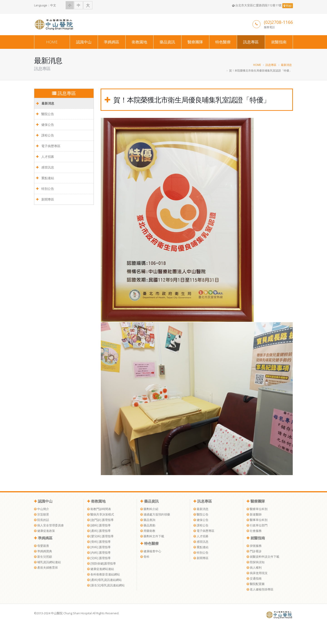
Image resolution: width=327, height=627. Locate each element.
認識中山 (84, 42)
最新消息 (286, 65)
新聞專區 (45, 199)
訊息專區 (251, 42)
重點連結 (45, 178)
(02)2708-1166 (278, 22)
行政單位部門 (257, 525)
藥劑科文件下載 (152, 536)
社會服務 (254, 531)
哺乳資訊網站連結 (47, 562)
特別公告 (45, 188)
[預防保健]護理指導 (101, 563)
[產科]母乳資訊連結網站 (104, 580)
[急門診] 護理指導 (100, 520)
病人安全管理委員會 (49, 525)
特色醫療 (223, 42)
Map (288, 5)
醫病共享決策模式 (100, 514)
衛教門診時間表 (99, 509)
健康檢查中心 (150, 551)
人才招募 (45, 156)
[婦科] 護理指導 (99, 525)
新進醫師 (254, 514)
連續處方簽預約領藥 (155, 514)
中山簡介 (41, 509)
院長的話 (41, 520)
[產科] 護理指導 (99, 531)
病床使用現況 (257, 573)
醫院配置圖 (256, 584)
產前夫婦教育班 (46, 568)
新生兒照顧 (43, 557)
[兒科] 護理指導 (99, 558)
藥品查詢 (147, 520)
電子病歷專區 (48, 146)
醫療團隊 (195, 42)
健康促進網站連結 (100, 569)
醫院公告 (45, 114)
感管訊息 (45, 167)
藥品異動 (147, 525)
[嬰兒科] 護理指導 (100, 536)
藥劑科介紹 (149, 509)
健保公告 (45, 124)
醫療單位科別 (257, 509)
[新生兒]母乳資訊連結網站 (106, 585)
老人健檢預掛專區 (260, 589)
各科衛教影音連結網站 (103, 574)
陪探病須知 (256, 562)
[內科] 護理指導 (99, 553)
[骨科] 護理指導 (99, 542)
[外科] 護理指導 (99, 547)
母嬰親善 (41, 546)
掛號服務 (254, 546)
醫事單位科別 (257, 520)
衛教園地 (139, 42)
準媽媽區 (111, 42)
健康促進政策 (44, 531)
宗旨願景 (41, 514)
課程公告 (45, 135)
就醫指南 (279, 42)
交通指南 (254, 578)
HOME (52, 42)
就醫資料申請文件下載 (263, 557)
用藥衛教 (147, 531)
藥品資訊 (167, 42)
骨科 (144, 557)
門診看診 (254, 551)
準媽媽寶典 (43, 551)
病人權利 (254, 568)
